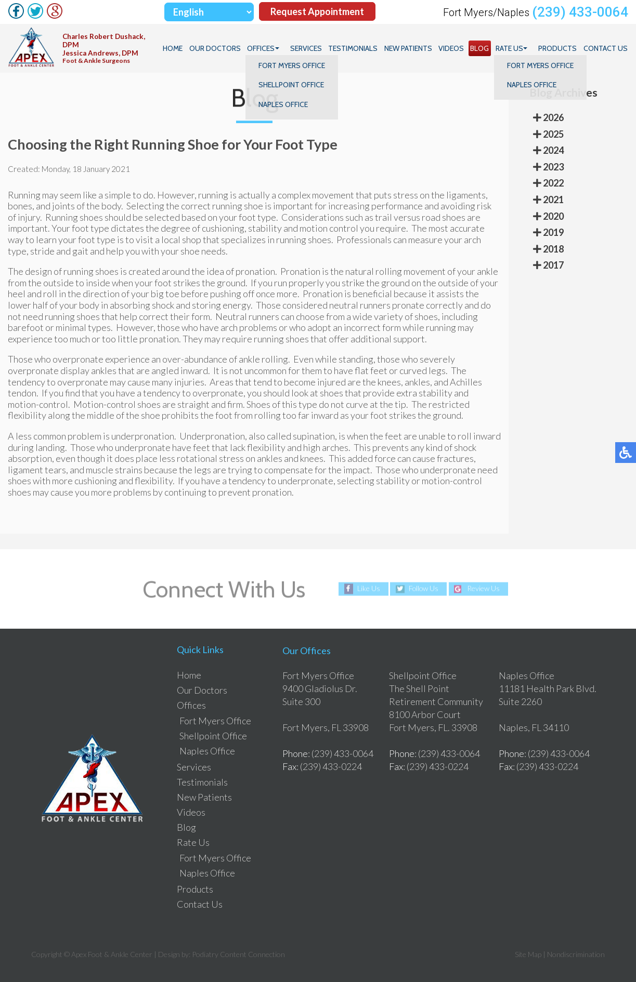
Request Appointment (317, 12)
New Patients (409, 48)
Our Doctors (217, 48)
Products (558, 48)
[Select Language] (209, 12)
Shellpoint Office (213, 735)
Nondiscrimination (576, 954)
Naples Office (207, 751)
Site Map (528, 954)
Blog (480, 48)
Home (175, 48)
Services (307, 48)
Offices (263, 48)
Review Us (484, 588)
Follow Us (423, 588)
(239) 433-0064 (580, 12)
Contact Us (605, 48)
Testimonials (354, 48)
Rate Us (510, 48)
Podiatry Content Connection (238, 954)
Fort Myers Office (215, 720)
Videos (452, 48)
